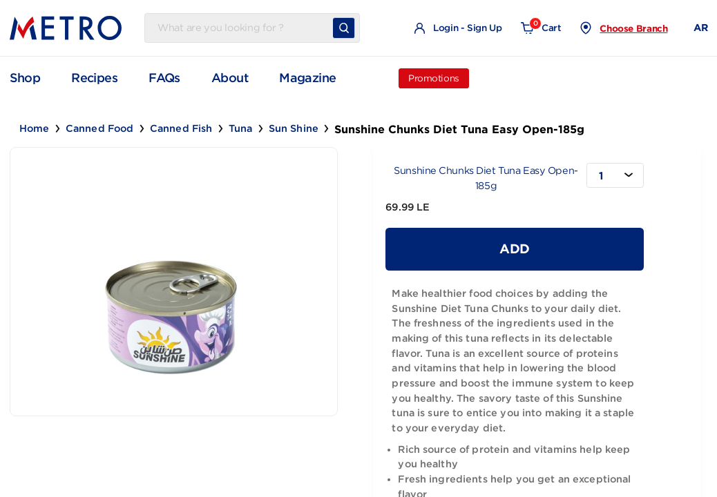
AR (700, 27)
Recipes (94, 78)
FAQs (164, 78)
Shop (25, 77)
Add (514, 248)
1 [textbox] (601, 176)
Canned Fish (181, 128)
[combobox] (615, 175)
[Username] (241, 28)
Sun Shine (293, 128)
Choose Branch (633, 28)
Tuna (241, 128)
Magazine (307, 78)
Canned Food (100, 128)
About (229, 78)
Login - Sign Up (458, 29)
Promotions (433, 78)
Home (34, 128)
